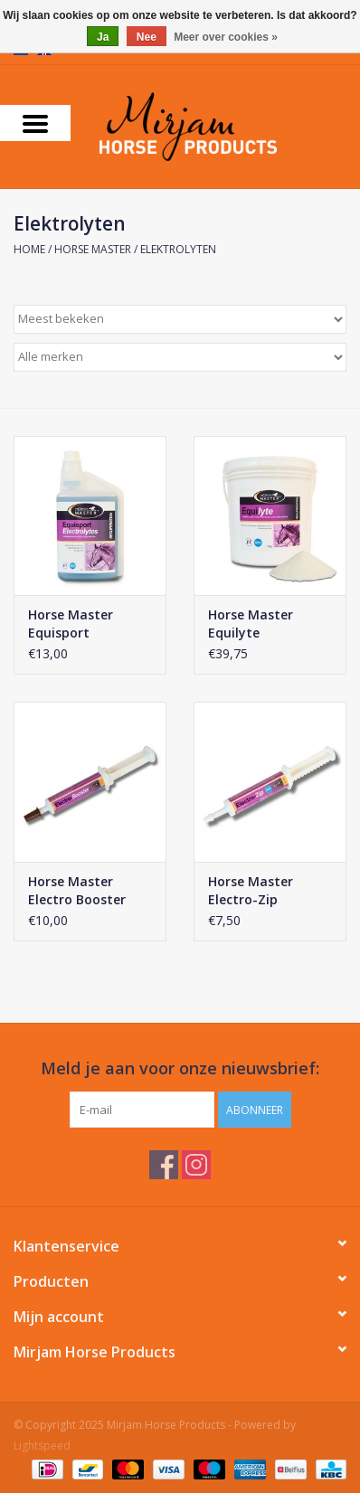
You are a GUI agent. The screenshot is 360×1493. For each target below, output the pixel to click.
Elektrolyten (178, 249)
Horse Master (92, 249)
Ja (103, 37)
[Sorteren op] (180, 319)
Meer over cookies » (226, 37)
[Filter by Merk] (180, 357)
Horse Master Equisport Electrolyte (70, 624)
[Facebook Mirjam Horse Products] (163, 1164)
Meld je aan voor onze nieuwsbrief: (180, 1068)
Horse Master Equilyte (250, 623)
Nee (146, 37)
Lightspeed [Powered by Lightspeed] (42, 1445)
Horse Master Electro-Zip (250, 890)
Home (29, 249)
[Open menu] (35, 123)
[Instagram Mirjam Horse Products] (196, 1164)
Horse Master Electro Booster (77, 890)
